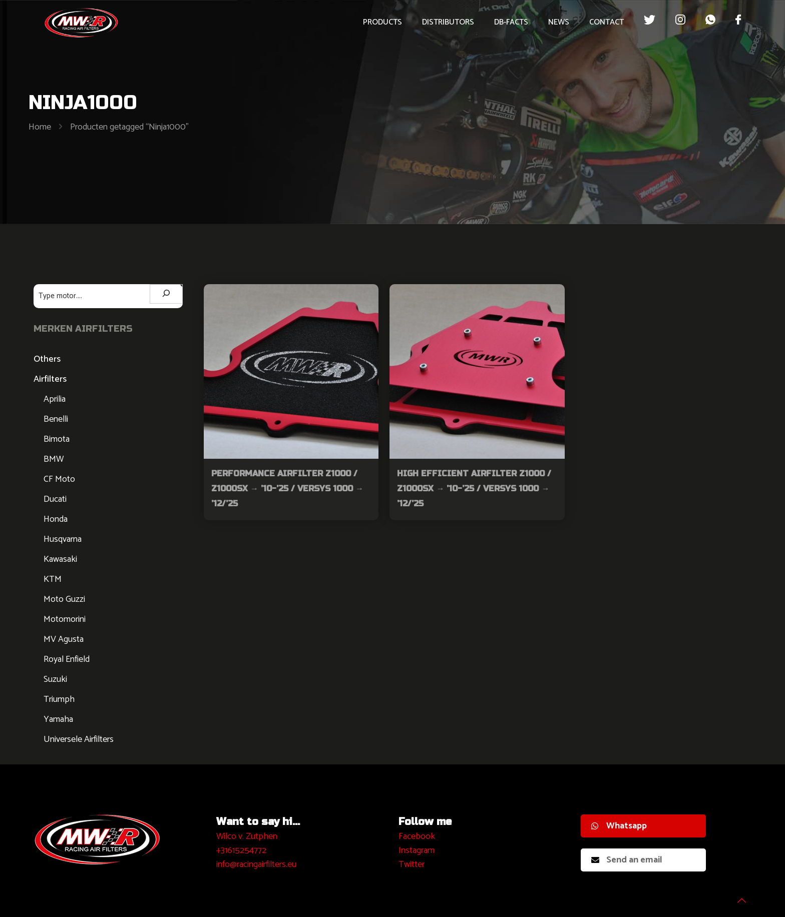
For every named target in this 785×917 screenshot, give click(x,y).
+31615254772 (241, 850)
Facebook (417, 836)
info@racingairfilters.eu (256, 864)
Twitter (412, 864)
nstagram (418, 850)
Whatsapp (619, 825)
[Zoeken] (166, 294)
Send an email (626, 859)
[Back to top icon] (736, 896)
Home (40, 127)
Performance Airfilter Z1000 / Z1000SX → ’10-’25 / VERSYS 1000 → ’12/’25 (287, 488)
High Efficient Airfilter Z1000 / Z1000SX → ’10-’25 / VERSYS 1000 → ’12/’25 (474, 488)
